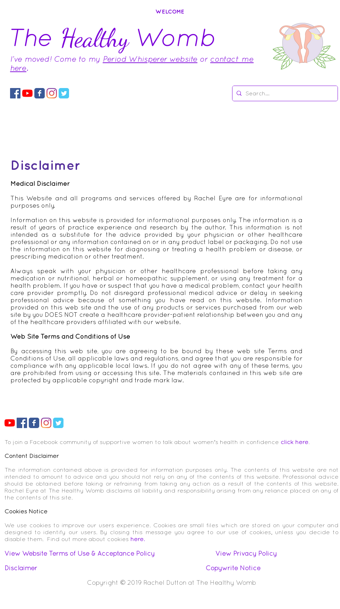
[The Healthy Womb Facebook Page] (39, 93)
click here (294, 441)
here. (137, 539)
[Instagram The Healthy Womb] (51, 93)
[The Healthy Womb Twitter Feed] (64, 93)
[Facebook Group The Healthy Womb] (15, 93)
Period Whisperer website (150, 58)
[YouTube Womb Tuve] (27, 93)
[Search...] (284, 93)
